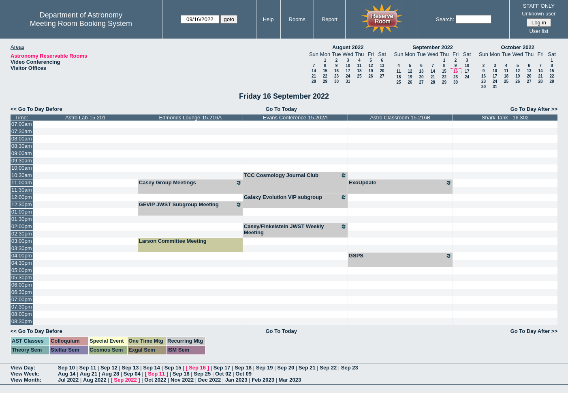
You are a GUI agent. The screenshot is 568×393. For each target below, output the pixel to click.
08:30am (21, 146)
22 (325, 76)
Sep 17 (222, 368)
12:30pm (21, 204)
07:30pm (21, 307)
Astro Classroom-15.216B (400, 117)
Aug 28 (110, 374)
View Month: (26, 380)
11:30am (21, 190)
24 (348, 76)
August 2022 (347, 47)
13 (382, 65)
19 (370, 71)
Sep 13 (130, 368)
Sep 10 (66, 368)
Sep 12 (108, 368)
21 (314, 76)
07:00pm (21, 299)
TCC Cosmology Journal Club (295, 175)
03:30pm (21, 248)
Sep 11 (87, 368)
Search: (445, 19)
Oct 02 (223, 374)
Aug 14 (66, 374)
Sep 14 (151, 368)
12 (370, 65)
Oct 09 (243, 374)
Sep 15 (173, 368)
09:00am (21, 153)
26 (370, 76)
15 (325, 71)
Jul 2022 (68, 380)
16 (336, 71)
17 (348, 71)
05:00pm (21, 270)
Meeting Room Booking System (81, 23)
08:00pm (21, 314)
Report (329, 19)
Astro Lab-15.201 (85, 117)
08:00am (21, 139)
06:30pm (21, 292)
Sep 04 (132, 374)
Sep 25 (202, 374)
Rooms (297, 19)
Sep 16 (197, 368)
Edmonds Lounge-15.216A (190, 117)
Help (268, 19)
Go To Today (281, 109)
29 (325, 81)
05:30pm (21, 277)
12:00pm (21, 197)
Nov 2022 (182, 380)
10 (348, 65)
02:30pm (21, 234)
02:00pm (21, 226)
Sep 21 (307, 368)
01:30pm (21, 219)
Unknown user (538, 14)
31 (348, 81)
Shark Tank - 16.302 (505, 117)
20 (382, 71)
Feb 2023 (263, 380)
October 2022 (517, 47)
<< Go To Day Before (36, 109)
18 (359, 71)
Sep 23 (349, 368)
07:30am (21, 131)
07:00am (21, 124)
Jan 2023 (236, 380)
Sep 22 (328, 368)
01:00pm (21, 212)
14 (314, 71)
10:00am (21, 168)
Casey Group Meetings (190, 182)
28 (314, 81)
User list (538, 31)
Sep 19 (264, 368)
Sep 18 (243, 368)
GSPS (400, 256)
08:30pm (21, 321)
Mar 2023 (290, 380)
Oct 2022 (155, 380)
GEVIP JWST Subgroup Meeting (190, 204)
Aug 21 (88, 374)
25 (359, 76)
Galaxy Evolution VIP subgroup (295, 197)
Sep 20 (285, 368)
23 (336, 76)
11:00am (21, 182)
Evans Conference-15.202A (295, 117)
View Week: (25, 374)
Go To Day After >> (533, 109)
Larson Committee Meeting (173, 241)
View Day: (23, 368)
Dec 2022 (209, 380)
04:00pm (21, 256)
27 (382, 76)
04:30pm (21, 263)
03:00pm (21, 241)
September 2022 (432, 47)
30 (336, 81)
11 (359, 65)
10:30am (21, 175)
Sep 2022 (125, 380)
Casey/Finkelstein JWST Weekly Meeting (295, 229)
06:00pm (21, 285)
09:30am (21, 161)
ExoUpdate (400, 182)
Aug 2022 (95, 380)
